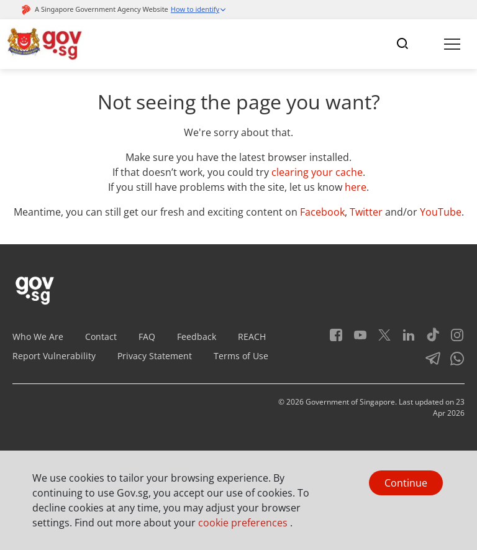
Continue (405, 483)
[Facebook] (336, 339)
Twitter (366, 212)
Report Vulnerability (54, 356)
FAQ (147, 336)
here (355, 187)
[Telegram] (428, 363)
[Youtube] (355, 339)
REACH (252, 336)
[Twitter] (380, 339)
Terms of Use (241, 356)
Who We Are (37, 336)
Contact (101, 336)
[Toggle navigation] (402, 44)
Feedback (196, 336)
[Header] (45, 44)
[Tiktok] (428, 339)
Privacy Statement (154, 356)
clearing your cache (317, 172)
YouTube (440, 212)
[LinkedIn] (404, 339)
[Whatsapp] (452, 363)
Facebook (322, 212)
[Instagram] (452, 339)
